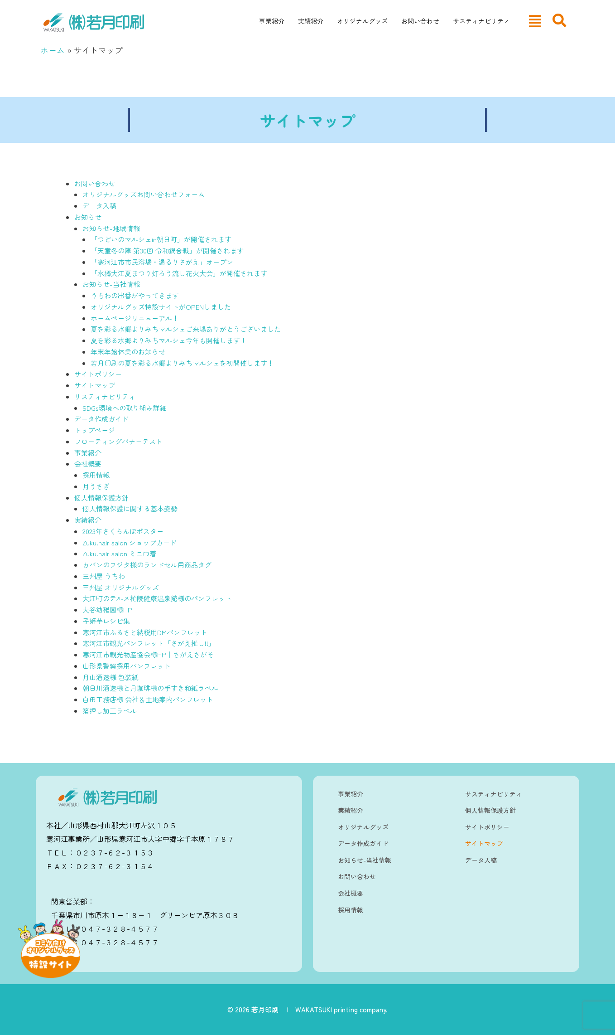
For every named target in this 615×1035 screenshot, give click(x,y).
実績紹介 (310, 20)
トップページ (94, 430)
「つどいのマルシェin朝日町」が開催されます (161, 239)
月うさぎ (96, 486)
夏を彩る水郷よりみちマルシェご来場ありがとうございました (186, 329)
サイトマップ (94, 385)
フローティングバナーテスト (118, 441)
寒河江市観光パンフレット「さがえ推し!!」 (148, 643)
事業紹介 (271, 20)
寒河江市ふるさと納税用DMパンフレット (144, 632)
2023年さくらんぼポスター (122, 531)
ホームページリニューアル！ (135, 318)
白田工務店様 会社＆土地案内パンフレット (147, 699)
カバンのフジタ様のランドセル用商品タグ (146, 564)
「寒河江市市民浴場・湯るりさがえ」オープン (162, 262)
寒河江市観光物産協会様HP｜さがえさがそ (148, 654)
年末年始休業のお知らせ (128, 351)
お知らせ (87, 217)
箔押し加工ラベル (109, 710)
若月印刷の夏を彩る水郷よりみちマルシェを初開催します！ (182, 363)
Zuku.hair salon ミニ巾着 (119, 553)
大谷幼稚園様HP (107, 609)
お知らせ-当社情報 (111, 284)
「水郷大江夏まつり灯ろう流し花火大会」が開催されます (179, 273)
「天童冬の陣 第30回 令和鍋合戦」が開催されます (167, 250)
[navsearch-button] (559, 20)
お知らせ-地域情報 (111, 228)
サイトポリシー (98, 374)
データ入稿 (99, 205)
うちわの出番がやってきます (135, 295)
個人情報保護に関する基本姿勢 (130, 508)
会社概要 (87, 463)
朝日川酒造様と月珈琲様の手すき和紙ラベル (150, 688)
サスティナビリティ (481, 20)
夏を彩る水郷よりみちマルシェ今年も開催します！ (169, 340)
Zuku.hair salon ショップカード (129, 542)
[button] (535, 21)
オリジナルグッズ (362, 20)
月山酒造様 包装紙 (110, 677)
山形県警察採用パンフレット (126, 666)
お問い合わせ (420, 20)
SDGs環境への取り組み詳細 (124, 408)
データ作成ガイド (101, 418)
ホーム (52, 50)
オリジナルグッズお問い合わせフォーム (143, 194)
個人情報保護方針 (101, 497)
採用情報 (96, 475)
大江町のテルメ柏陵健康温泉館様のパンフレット (157, 598)
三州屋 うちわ (103, 576)
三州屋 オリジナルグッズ (120, 587)
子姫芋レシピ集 (106, 621)
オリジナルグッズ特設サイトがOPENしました (161, 306)
